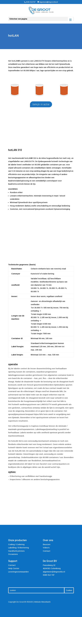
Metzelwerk (46, 602)
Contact (46, 551)
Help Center (13, 568)
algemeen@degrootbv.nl (54, 572)
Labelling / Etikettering (18, 547)
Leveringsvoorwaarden (18, 572)
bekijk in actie (41, 104)
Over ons (48, 540)
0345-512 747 (48, 575)
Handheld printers (16, 551)
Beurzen (46, 544)
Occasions (13, 554)
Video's (46, 547)
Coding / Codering (16, 544)
